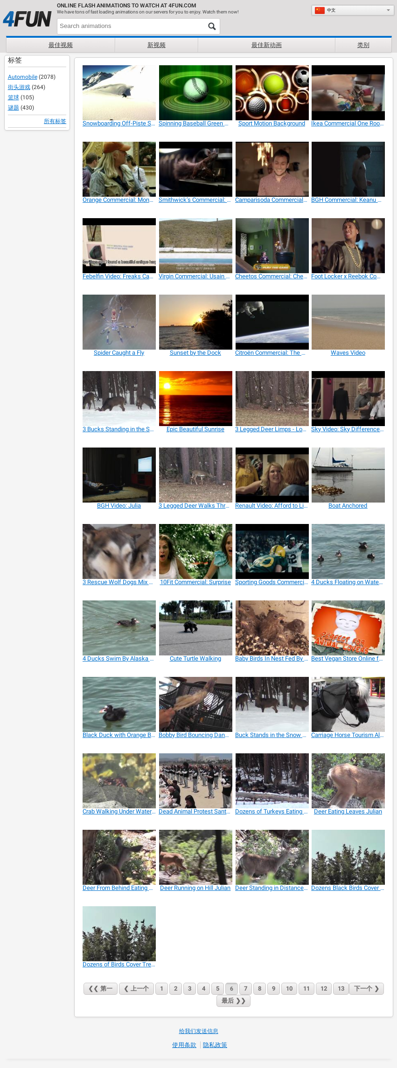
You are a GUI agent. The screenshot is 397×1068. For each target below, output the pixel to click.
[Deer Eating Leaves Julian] (347, 780)
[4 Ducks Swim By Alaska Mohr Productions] (119, 627)
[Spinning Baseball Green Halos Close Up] (195, 92)
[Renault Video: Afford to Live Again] (271, 475)
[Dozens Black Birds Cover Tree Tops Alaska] (347, 857)
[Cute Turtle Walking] (195, 627)
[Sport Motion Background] (271, 92)
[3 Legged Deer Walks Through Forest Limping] (195, 475)
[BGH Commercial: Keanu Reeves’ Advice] (347, 169)
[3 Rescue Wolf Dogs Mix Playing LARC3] (119, 551)
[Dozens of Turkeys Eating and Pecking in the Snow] (271, 780)
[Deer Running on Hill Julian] (195, 857)
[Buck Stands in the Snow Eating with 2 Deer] (271, 704)
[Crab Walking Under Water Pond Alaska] (119, 780)
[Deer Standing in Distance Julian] (271, 857)
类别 (363, 44)
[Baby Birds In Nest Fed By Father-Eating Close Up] (271, 627)
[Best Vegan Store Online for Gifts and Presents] (347, 627)
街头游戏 (19, 87)
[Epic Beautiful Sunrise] (195, 398)
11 (306, 988)
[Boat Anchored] (347, 475)
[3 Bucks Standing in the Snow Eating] (119, 398)
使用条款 (184, 1044)
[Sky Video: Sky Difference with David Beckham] (347, 398)
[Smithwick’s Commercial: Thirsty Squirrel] (195, 169)
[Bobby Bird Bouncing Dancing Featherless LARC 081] (195, 704)
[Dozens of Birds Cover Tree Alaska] (119, 933)
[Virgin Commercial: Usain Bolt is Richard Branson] (195, 245)
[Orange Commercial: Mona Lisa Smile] (119, 169)
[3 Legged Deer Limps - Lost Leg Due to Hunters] (271, 398)
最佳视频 (61, 44)
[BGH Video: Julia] (119, 475)
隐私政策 (215, 1044)
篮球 (13, 97)
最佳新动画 (266, 44)
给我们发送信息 (198, 1031)
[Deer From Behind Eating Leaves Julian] (119, 857)
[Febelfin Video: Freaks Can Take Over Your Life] (119, 245)
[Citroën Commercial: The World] (271, 322)
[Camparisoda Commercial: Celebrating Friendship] (271, 169)
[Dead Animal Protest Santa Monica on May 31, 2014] (195, 780)
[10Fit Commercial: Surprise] (195, 551)
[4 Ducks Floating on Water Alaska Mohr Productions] (347, 551)
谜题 (13, 107)
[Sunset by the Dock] (195, 322)
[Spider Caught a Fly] (119, 322)
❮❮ (100, 988)
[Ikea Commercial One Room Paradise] (347, 92)
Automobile (22, 77)
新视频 (156, 44)
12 (323, 988)
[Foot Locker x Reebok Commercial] (347, 245)
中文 (324, 10)
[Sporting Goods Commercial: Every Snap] (271, 551)
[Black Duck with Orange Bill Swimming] (119, 704)
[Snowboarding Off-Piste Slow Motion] (119, 92)
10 (289, 988)
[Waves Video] (347, 322)
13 (341, 988)
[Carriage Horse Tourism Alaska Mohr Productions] (347, 704)
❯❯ (233, 1000)
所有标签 (55, 121)
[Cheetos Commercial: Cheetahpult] (271, 245)
